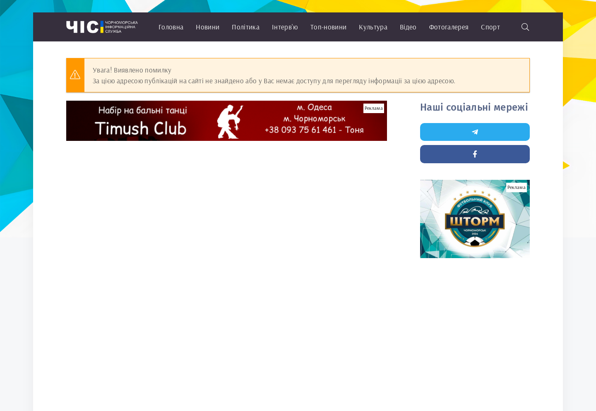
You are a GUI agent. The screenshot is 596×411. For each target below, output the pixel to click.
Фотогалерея (449, 26)
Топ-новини (328, 26)
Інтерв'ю (285, 26)
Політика (246, 26)
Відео (408, 26)
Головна (171, 26)
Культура (373, 26)
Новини (207, 26)
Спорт (490, 26)
